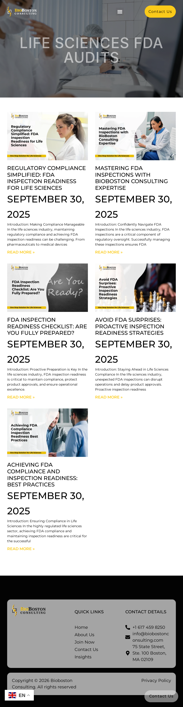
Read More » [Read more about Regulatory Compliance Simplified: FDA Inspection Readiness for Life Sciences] (21, 252)
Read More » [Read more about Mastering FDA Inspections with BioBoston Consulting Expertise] (109, 252)
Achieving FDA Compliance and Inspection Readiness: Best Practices (42, 474)
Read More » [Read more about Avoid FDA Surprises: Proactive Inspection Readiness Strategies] (109, 397)
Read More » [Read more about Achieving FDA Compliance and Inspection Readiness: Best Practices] (21, 549)
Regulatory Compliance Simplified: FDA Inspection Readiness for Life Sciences (46, 178)
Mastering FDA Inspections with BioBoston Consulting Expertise (131, 178)
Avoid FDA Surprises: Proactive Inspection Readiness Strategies (129, 326)
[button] (120, 11)
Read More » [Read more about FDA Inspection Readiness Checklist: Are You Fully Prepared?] (21, 397)
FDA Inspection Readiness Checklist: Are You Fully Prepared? (47, 326)
